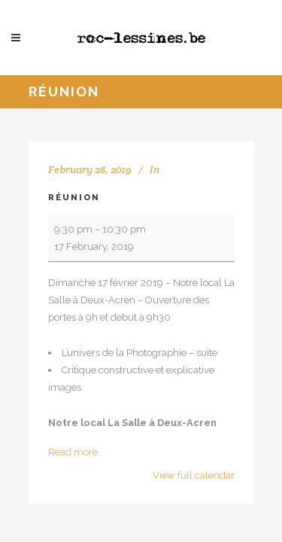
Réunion (74, 197)
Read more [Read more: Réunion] (73, 452)
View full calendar (194, 475)
